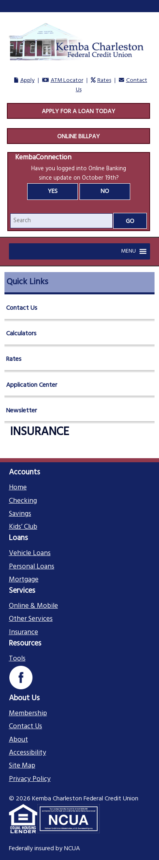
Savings (20, 514)
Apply (27, 80)
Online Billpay (78, 137)
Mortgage (24, 579)
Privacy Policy (30, 779)
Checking (23, 501)
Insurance (23, 632)
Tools (17, 659)
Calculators (21, 333)
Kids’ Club (23, 527)
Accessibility (27, 753)
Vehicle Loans (30, 553)
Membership (28, 713)
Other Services (31, 619)
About (18, 740)
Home (18, 487)
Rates (104, 80)
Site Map (22, 766)
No (105, 191)
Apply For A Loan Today (78, 111)
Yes (53, 191)
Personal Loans (31, 567)
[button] (128, 251)
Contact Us (21, 308)
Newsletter (21, 410)
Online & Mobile (33, 606)
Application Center (31, 385)
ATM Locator (67, 80)
